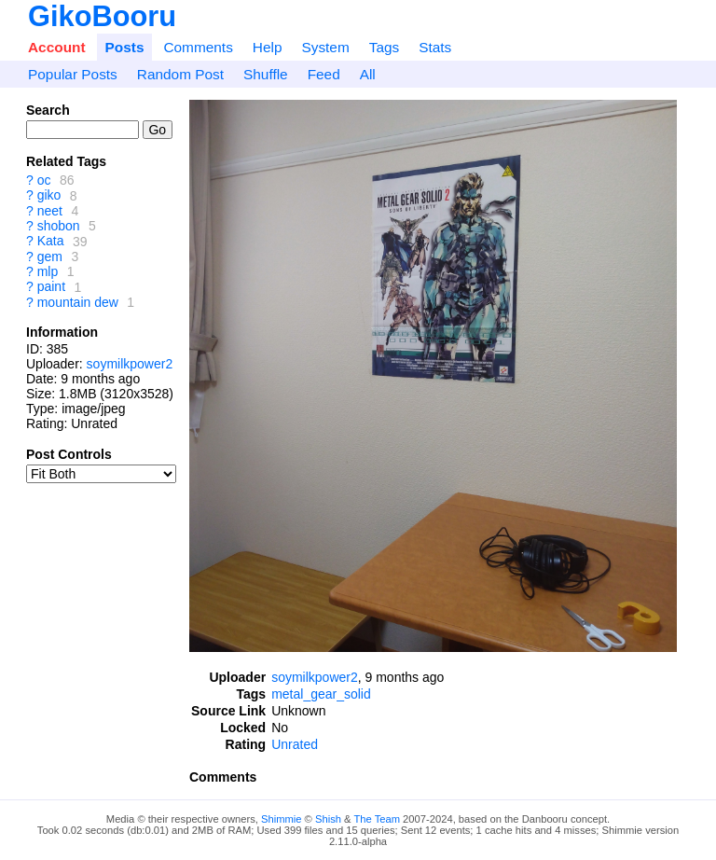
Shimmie (281, 819)
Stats (435, 47)
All (368, 74)
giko (49, 195)
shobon (58, 225)
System (325, 47)
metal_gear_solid (321, 694)
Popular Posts (72, 74)
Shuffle (265, 74)
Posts (125, 47)
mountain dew (77, 302)
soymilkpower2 (130, 363)
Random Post (180, 74)
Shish (328, 819)
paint (51, 287)
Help (267, 47)
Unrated (294, 744)
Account (57, 47)
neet (49, 210)
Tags (384, 47)
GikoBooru (102, 16)
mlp (48, 271)
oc (44, 180)
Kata (50, 241)
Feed (324, 74)
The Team (376, 819)
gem (49, 256)
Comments (197, 47)
